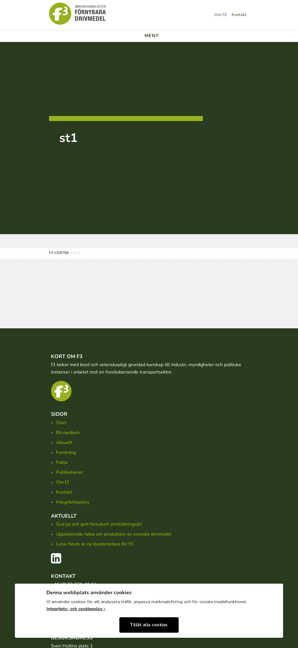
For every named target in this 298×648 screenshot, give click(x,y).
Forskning (66, 452)
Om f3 (220, 15)
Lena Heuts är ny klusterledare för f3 (94, 544)
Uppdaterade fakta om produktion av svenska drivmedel (113, 534)
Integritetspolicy (72, 502)
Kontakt (239, 15)
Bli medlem (67, 432)
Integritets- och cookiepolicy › (75, 609)
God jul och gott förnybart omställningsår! (99, 524)
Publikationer (69, 472)
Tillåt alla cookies (149, 625)
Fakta (62, 462)
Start (61, 422)
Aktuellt (64, 442)
